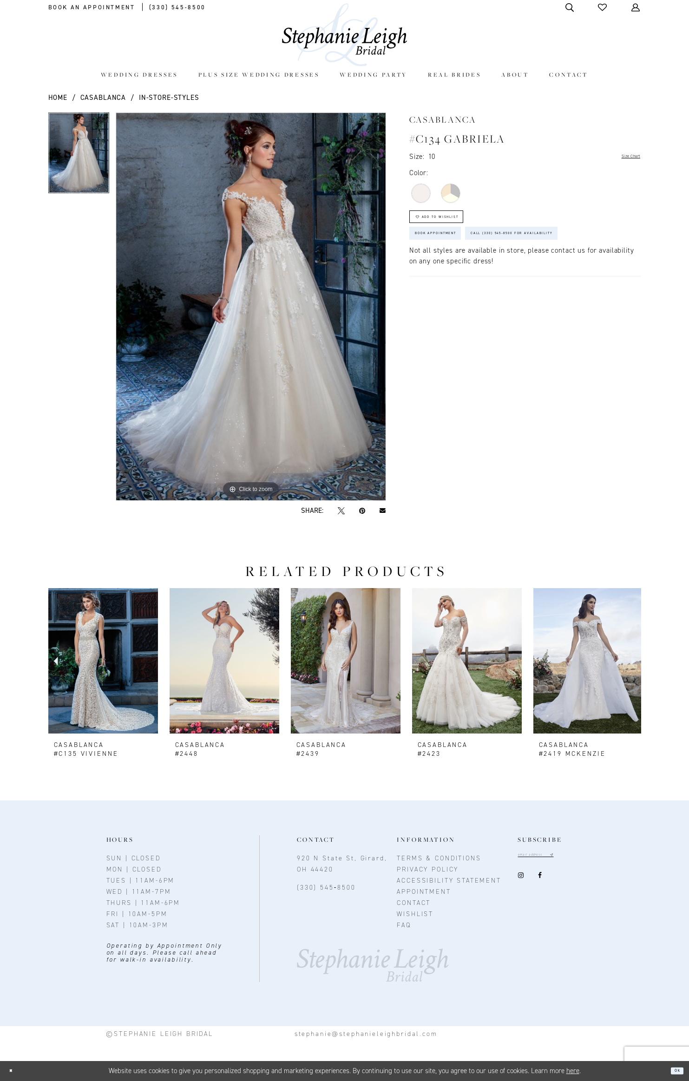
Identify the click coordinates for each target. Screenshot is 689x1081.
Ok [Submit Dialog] (673, 1070)
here (572, 1070)
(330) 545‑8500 (326, 887)
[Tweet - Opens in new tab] (341, 510)
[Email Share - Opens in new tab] (383, 511)
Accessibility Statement (449, 880)
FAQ (404, 925)
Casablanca (103, 97)
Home (57, 97)
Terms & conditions (439, 858)
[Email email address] (550, 857)
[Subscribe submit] (579, 857)
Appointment (424, 891)
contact (414, 902)
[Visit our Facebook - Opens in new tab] (540, 879)
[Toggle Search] (570, 7)
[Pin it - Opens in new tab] (362, 510)
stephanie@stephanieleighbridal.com (366, 1033)
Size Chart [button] (623, 157)
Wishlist (415, 914)
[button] (603, 7)
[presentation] (103, 661)
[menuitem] (139, 74)
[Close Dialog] (15, 1071)
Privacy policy (428, 869)
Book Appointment (456, 254)
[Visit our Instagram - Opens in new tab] (521, 879)
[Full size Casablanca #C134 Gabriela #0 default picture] (251, 306)
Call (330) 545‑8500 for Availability (493, 283)
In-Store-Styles (169, 97)
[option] (78, 156)
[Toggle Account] (636, 7)
